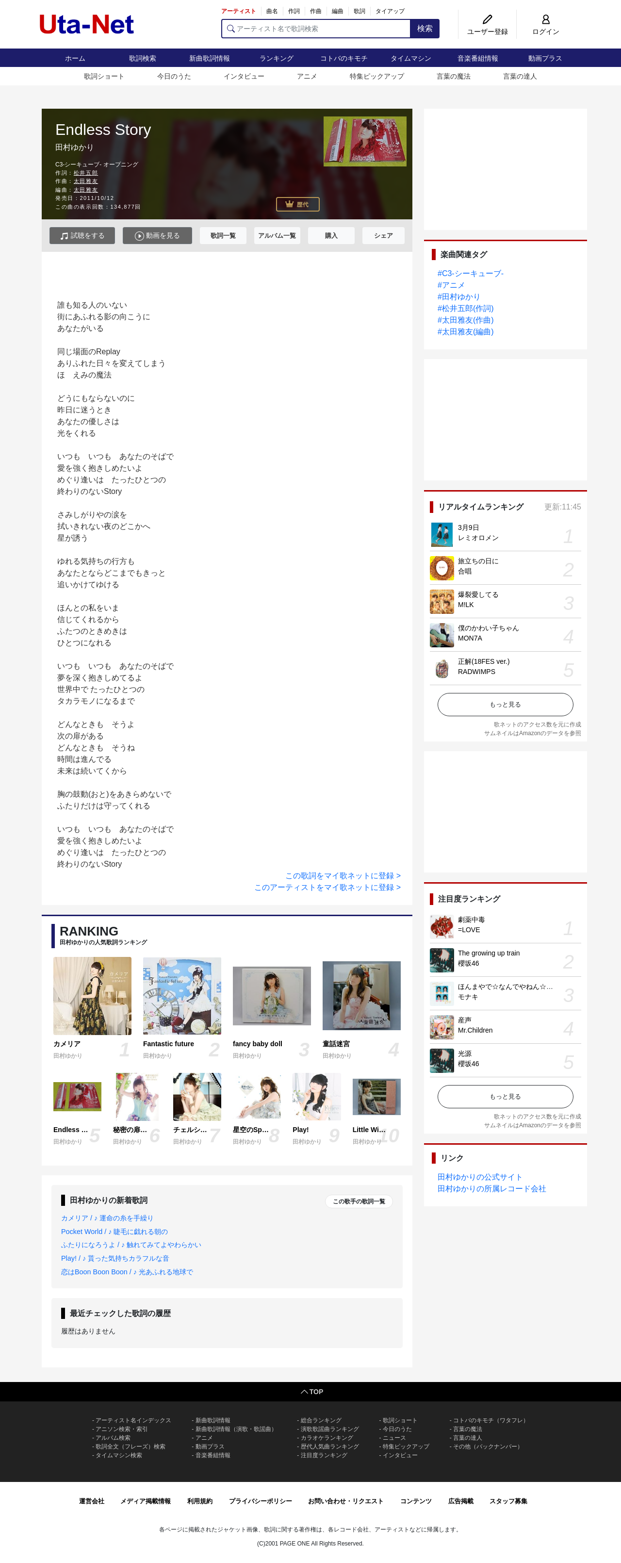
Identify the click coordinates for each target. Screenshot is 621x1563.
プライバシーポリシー (260, 1501)
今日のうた (174, 76)
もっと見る (505, 704)
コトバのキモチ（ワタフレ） (491, 1420)
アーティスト (238, 11)
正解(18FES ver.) (484, 661)
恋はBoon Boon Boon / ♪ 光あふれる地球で (127, 1272)
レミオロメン (478, 538)
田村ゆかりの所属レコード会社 (492, 1189)
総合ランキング (321, 1420)
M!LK (466, 605)
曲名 (272, 11)
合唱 (465, 571)
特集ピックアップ (377, 76)
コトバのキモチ (344, 58)
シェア (383, 235)
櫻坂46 (468, 963)
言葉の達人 (520, 76)
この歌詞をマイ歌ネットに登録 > (343, 876)
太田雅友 (86, 181)
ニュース (394, 1437)
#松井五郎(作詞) (466, 308)
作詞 (294, 11)
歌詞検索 (142, 58)
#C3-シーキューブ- (471, 273)
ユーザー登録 (487, 31)
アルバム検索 (113, 1437)
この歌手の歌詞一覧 (359, 1201)
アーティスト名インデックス (133, 1420)
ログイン (545, 31)
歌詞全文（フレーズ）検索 (130, 1446)
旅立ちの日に (478, 561)
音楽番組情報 (478, 58)
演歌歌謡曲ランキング (330, 1429)
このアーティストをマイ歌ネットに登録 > (327, 887)
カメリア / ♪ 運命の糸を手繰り (107, 1218)
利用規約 (199, 1501)
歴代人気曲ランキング (330, 1446)
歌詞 (359, 11)
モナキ (468, 997)
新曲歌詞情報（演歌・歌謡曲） (236, 1429)
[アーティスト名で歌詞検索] (316, 28)
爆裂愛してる (478, 594)
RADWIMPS (476, 671)
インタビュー (244, 76)
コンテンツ (416, 1501)
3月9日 (468, 527)
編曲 (337, 11)
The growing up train (489, 953)
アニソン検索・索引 (122, 1429)
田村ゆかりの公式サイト (480, 1177)
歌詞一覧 (223, 235)
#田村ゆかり (459, 297)
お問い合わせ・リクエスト (346, 1501)
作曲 (316, 11)
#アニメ (451, 285)
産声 (465, 1020)
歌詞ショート (104, 76)
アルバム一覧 (277, 235)
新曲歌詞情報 (209, 58)
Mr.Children (475, 1030)
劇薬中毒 (471, 919)
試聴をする (82, 236)
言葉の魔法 (454, 76)
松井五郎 (86, 173)
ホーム (75, 58)
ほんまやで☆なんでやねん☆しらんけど (519, 986)
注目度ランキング (324, 1455)
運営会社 (91, 1501)
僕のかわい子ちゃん (488, 628)
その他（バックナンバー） (488, 1446)
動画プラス (545, 58)
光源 (465, 1053)
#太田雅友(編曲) (466, 332)
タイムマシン (411, 58)
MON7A (470, 638)
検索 (425, 28)
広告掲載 (461, 1501)
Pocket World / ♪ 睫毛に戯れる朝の (114, 1231)
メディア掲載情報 (145, 1501)
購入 (331, 235)
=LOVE (469, 930)
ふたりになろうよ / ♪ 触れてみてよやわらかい (131, 1245)
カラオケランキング (327, 1437)
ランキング (277, 58)
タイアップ (390, 11)
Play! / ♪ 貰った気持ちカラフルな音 (115, 1258)
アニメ (307, 76)
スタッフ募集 (508, 1501)
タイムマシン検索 (119, 1455)
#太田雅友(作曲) (466, 320)
